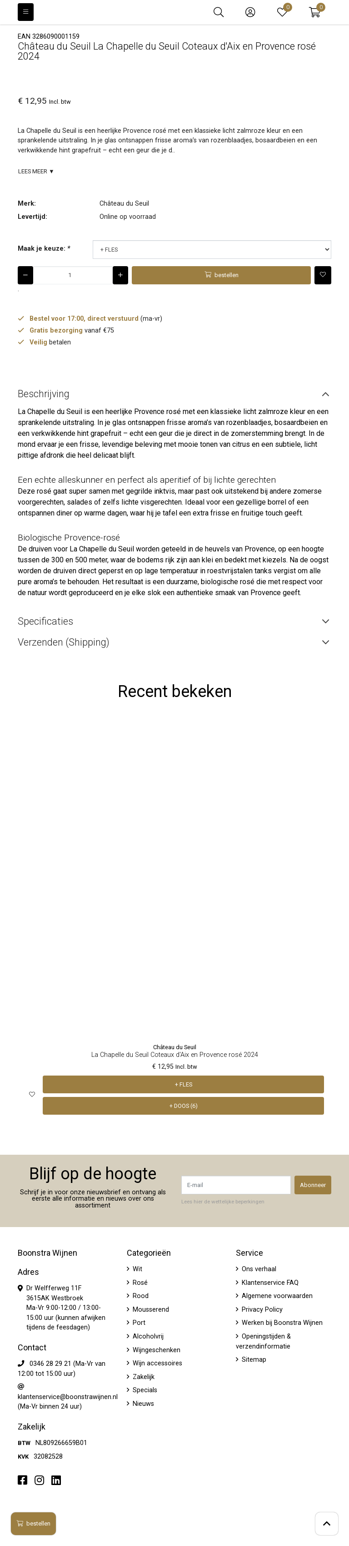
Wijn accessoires (156, 1363)
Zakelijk (143, 1377)
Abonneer (313, 1185)
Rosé (139, 1283)
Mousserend (150, 1310)
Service (249, 1253)
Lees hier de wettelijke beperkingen (222, 1201)
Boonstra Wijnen (47, 1253)
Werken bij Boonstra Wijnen (281, 1323)
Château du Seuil (124, 203)
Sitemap (253, 1360)
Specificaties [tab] (45, 621)
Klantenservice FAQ (269, 1283)
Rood (140, 1296)
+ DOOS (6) (184, 1105)
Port (138, 1323)
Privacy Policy (261, 1310)
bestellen (33, 1523)
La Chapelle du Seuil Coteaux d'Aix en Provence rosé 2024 (174, 1055)
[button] (314, 12)
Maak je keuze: (44, 249)
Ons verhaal (258, 1269)
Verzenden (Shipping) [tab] (64, 642)
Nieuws (142, 1404)
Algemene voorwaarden (276, 1296)
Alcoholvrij (147, 1336)
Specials (144, 1390)
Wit (136, 1269)
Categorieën (149, 1253)
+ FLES (183, 1084)
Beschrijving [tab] (44, 393)
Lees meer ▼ (36, 171)
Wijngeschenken (155, 1350)
